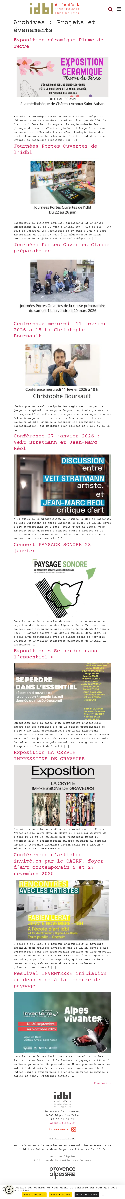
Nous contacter (62, 1139)
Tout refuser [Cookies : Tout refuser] (60, 1194)
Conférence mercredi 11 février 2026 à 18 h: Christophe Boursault (60, 330)
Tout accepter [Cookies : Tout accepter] (34, 1194)
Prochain (102, 1083)
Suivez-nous (58, 1129)
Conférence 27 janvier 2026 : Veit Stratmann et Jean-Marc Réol (57, 442)
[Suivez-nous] (73, 1129)
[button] (119, 9)
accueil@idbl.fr (62, 1123)
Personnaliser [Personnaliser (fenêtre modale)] (86, 1194)
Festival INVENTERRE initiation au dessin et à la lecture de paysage (60, 980)
